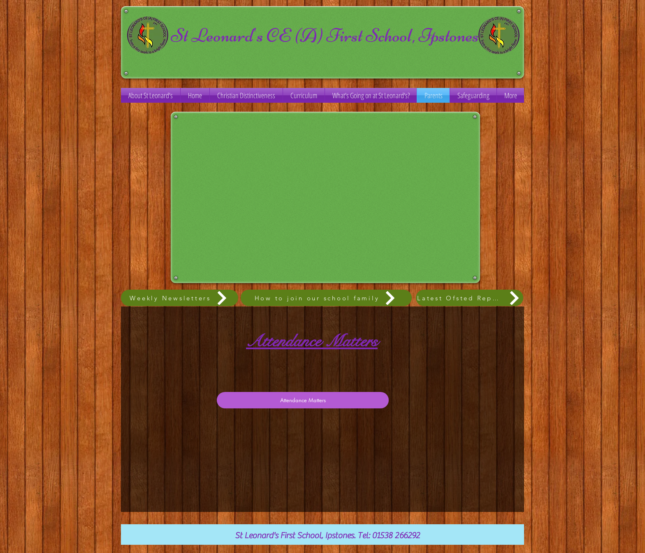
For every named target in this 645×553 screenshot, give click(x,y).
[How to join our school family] (326, 298)
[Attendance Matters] (303, 400)
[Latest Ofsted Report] (469, 298)
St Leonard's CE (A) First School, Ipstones (325, 35)
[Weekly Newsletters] (179, 298)
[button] (304, 95)
